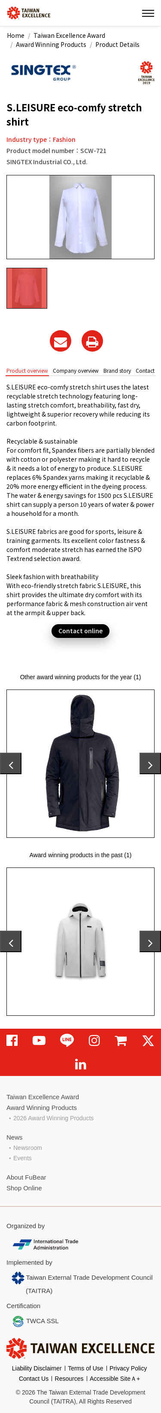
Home (15, 35)
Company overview (76, 370)
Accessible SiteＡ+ (115, 1378)
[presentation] (10, 763)
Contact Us (34, 1378)
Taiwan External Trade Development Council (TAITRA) (82, 1283)
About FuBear (26, 1177)
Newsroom (27, 1148)
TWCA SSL (35, 1321)
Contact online (80, 630)
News (14, 1137)
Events (22, 1158)
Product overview (27, 370)
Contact (145, 370)
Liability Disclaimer (37, 1368)
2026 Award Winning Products (53, 1118)
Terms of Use (85, 1368)
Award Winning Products (51, 44)
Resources (69, 1378)
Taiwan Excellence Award (69, 35)
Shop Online (24, 1188)
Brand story (117, 370)
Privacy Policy (128, 1368)
